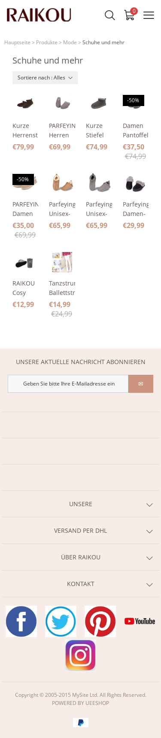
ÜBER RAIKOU (80, 557)
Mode (70, 42)
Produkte (47, 42)
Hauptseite (17, 42)
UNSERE (80, 504)
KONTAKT (80, 584)
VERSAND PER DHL (80, 530)
